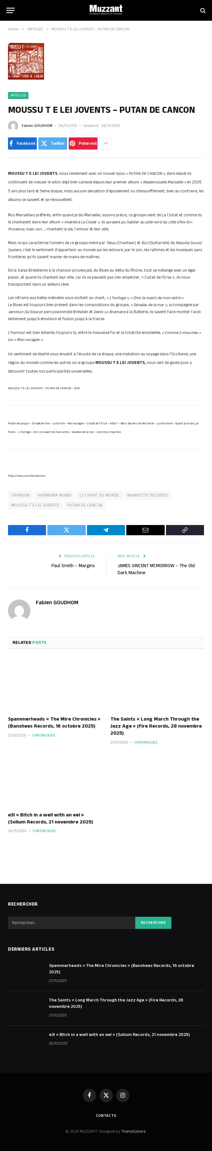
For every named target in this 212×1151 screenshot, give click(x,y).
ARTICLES (18, 95)
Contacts (106, 1115)
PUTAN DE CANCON (85, 505)
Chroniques (43, 735)
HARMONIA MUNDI (55, 495)
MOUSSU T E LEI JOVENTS (35, 505)
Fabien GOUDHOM (37, 125)
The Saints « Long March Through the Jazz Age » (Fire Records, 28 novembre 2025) (156, 726)
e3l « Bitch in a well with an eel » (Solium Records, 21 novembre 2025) (50, 819)
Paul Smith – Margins (73, 565)
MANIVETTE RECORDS (147, 495)
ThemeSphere (133, 1131)
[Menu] (10, 10)
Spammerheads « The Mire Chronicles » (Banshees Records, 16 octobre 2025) (54, 723)
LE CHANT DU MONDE (99, 495)
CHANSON (20, 495)
